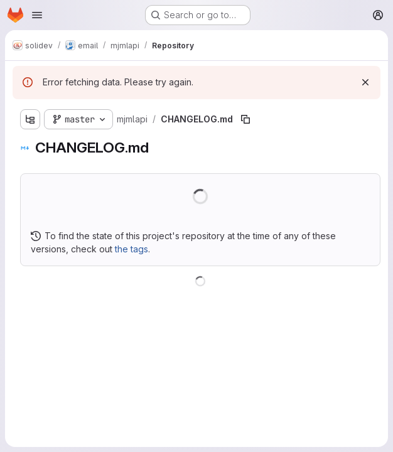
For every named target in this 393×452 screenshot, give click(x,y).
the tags (131, 249)
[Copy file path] (245, 119)
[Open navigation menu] (37, 15)
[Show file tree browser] (30, 119)
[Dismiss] (365, 82)
